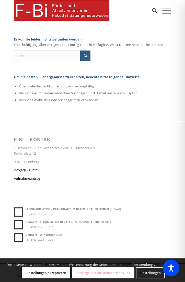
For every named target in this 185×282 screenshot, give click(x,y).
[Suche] (152, 10)
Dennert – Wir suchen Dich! (44, 235)
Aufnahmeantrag (27, 178)
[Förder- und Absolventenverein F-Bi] (77, 10)
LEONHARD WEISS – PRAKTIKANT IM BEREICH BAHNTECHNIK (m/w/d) (73, 209)
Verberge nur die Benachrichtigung (103, 273)
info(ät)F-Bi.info (25, 170)
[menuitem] (152, 10)
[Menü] (164, 10)
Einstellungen (150, 273)
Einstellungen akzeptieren (46, 273)
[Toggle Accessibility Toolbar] (171, 268)
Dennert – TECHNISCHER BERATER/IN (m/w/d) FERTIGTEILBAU (68, 222)
